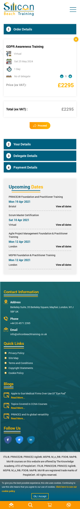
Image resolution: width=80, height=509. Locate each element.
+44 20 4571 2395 (20, 323)
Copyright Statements (21, 368)
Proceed (40, 125)
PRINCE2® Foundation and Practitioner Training (36, 196)
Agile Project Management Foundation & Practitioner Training (38, 235)
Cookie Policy (16, 373)
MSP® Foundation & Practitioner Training (32, 255)
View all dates (63, 206)
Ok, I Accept (40, 496)
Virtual (12, 224)
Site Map (13, 358)
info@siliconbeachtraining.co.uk (28, 334)
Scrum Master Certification (24, 215)
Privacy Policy (16, 353)
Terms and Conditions (21, 363)
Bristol (12, 206)
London (13, 246)
